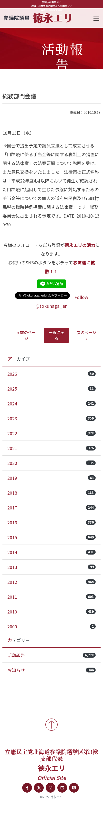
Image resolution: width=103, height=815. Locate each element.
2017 (51, 507)
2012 (51, 582)
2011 (51, 597)
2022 (51, 433)
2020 (51, 463)
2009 (51, 626)
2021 (51, 448)
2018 (51, 492)
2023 (51, 418)
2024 (51, 403)
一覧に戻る (56, 335)
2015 (51, 537)
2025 (51, 388)
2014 (51, 552)
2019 (51, 478)
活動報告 (51, 655)
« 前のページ (26, 335)
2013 (51, 567)
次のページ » (86, 335)
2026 (51, 374)
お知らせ (51, 670)
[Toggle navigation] (95, 17)
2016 (51, 522)
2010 (51, 611)
